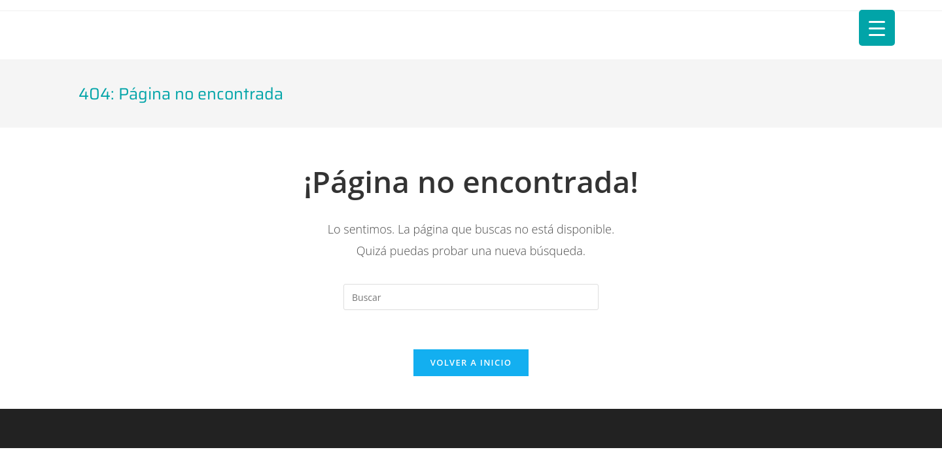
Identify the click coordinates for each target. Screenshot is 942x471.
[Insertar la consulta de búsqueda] (471, 297)
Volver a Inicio (471, 362)
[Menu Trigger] (877, 28)
